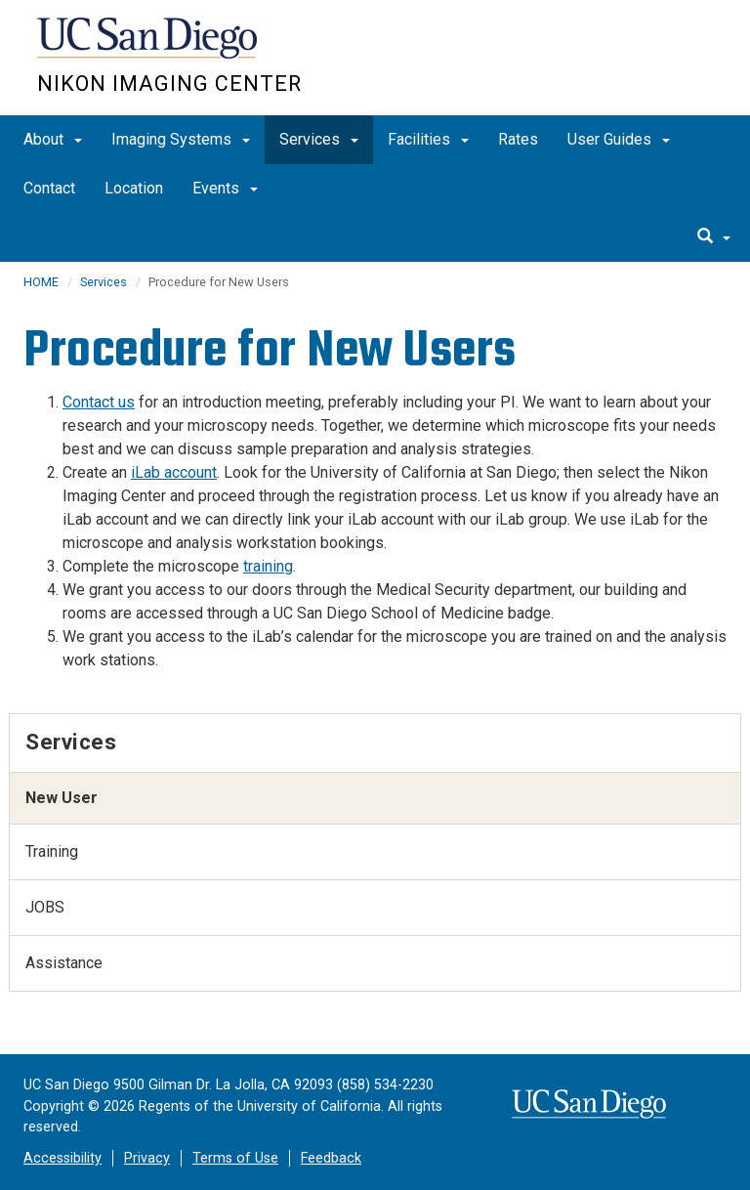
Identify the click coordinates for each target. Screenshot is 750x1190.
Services (318, 139)
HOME (41, 282)
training (268, 566)
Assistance (64, 963)
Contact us (98, 402)
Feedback (331, 1158)
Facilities (428, 139)
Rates (518, 139)
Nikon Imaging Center (169, 83)
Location (133, 188)
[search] (714, 237)
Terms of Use (235, 1158)
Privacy (147, 1158)
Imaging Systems (180, 139)
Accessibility (62, 1158)
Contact (49, 188)
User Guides (618, 139)
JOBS (44, 907)
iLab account (174, 472)
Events (225, 188)
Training (51, 851)
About (52, 139)
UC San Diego (149, 47)
